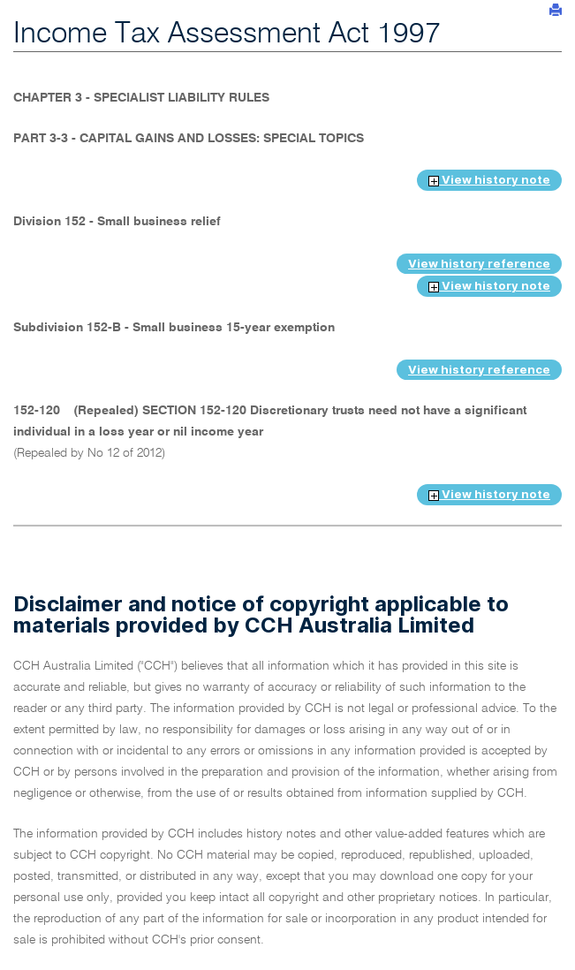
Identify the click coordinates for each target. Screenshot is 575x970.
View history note (489, 179)
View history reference (479, 263)
